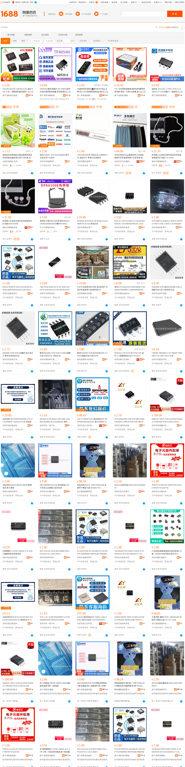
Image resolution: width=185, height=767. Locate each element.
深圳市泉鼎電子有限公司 (10, 359)
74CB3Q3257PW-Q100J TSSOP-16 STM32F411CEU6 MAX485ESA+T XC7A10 (129, 552)
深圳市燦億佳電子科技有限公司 (85, 227)
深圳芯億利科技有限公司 (122, 425)
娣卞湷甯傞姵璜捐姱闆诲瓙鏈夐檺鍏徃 (48, 95)
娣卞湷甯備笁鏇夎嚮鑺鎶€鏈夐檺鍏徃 (10, 95)
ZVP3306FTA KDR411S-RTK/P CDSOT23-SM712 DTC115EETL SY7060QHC (167, 222)
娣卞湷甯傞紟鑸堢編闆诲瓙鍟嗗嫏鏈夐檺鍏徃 (122, 755)
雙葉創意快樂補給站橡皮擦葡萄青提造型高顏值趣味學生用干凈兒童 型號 (17, 156)
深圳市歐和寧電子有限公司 (160, 227)
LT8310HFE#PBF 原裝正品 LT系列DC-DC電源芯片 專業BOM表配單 (92, 156)
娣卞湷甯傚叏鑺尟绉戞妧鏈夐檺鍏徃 (10, 755)
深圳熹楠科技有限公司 (85, 293)
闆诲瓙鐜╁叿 (82, 99)
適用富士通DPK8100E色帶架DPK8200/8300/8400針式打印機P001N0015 (55, 222)
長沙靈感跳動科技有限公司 (85, 491)
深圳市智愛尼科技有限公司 (160, 359)
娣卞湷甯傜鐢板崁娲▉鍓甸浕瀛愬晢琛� (122, 95)
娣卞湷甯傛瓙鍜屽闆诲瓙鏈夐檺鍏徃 (85, 755)
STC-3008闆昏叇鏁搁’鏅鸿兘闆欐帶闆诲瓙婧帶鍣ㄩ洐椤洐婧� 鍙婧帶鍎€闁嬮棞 (129, 90)
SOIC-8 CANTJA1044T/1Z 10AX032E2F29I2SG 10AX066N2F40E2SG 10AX (129, 222)
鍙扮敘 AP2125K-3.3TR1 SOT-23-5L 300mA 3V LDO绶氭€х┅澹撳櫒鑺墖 (166, 90)
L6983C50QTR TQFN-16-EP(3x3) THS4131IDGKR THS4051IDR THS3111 (129, 618)
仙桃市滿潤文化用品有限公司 (10, 161)
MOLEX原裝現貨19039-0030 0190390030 (129, 486)
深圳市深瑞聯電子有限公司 (48, 161)
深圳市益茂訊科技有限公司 (10, 557)
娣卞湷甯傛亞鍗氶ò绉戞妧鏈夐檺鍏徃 (10, 689)
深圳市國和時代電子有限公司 (48, 359)
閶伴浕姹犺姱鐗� (57, 99)
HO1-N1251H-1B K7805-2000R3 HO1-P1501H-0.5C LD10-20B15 (55, 552)
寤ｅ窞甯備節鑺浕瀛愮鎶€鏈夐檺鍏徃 (85, 95)
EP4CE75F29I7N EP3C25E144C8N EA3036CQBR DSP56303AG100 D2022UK (17, 288)
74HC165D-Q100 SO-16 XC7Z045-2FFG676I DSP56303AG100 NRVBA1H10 (55, 288)
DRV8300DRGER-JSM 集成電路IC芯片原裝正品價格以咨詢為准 (54, 486)
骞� (31, 95)
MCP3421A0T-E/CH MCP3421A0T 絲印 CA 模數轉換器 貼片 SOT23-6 (129, 354)
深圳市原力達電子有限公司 (122, 491)
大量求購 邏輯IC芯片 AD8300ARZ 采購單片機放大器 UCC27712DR (167, 618)
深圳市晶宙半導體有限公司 (160, 293)
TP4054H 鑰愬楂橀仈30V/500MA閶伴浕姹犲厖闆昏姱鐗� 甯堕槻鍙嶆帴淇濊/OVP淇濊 (55, 90)
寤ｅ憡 (30, 92)
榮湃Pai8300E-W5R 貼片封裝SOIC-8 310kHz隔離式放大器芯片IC (92, 354)
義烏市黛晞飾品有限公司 (160, 161)
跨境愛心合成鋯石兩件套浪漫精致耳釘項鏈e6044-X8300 (17, 222)
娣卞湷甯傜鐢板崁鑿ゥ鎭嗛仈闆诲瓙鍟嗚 (48, 689)
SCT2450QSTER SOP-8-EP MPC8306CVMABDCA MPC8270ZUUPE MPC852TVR (129, 420)
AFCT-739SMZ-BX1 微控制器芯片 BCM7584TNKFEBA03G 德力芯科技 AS (92, 420)
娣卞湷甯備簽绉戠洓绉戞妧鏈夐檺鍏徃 (85, 689)
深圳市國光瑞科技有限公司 (122, 293)
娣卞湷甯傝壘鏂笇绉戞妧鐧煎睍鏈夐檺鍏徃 (160, 755)
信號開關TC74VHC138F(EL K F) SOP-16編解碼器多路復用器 (17, 552)
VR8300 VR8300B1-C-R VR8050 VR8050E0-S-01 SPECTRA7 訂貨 (167, 354)
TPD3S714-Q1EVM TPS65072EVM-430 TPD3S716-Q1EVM (167, 486)
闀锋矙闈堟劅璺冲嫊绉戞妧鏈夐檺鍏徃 (122, 689)
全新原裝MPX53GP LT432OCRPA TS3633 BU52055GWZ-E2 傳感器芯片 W (17, 618)
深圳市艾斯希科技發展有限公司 (48, 293)
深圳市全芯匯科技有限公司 (160, 491)
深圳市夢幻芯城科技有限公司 (122, 359)
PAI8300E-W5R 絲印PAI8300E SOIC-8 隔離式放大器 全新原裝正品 (167, 288)
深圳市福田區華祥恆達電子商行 (10, 491)
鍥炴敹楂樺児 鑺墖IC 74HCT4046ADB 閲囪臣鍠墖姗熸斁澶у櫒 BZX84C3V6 (129, 684)
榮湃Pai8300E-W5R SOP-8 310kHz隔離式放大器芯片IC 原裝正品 (55, 354)
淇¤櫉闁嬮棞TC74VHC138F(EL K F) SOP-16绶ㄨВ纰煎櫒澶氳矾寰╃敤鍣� (55, 750)
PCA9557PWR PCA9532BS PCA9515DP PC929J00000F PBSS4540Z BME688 (92, 552)
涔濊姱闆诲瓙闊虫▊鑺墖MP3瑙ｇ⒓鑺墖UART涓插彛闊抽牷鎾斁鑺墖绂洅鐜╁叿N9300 (92, 90)
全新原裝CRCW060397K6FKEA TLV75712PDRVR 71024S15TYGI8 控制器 (17, 420)
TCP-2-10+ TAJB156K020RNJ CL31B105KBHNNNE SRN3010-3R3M (55, 618)
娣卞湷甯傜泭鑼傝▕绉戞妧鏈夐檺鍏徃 (48, 755)
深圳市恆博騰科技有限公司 (160, 425)
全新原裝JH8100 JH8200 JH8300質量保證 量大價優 (17, 486)
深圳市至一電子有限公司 (48, 425)
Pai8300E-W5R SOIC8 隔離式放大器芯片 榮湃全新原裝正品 (17, 354)
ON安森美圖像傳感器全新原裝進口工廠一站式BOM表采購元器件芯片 (167, 552)
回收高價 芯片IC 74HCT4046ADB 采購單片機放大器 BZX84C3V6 (91, 486)
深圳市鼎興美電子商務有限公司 (10, 293)
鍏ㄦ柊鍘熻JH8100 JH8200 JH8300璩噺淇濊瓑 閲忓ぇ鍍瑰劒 (55, 684)
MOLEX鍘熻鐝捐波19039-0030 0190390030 (167, 684)
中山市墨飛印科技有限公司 (48, 227)
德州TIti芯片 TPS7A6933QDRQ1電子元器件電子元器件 (54, 156)
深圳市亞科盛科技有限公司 (48, 491)
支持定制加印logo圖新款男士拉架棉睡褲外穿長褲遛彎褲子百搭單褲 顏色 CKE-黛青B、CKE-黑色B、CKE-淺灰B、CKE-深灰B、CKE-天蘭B (129, 156)
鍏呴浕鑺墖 (45, 99)
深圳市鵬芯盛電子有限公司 (85, 161)
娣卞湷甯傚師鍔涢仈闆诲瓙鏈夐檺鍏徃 (160, 689)
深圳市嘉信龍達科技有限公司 (10, 425)
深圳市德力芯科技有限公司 (85, 425)
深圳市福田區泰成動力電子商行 (122, 227)
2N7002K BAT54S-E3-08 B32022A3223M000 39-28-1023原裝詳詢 (92, 222)
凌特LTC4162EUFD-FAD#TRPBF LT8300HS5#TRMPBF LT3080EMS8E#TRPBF (129, 288)
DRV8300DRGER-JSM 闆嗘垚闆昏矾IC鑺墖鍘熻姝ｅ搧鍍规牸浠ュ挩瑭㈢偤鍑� (92, 684)
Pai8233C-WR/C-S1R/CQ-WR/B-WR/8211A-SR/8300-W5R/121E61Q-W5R (167, 420)
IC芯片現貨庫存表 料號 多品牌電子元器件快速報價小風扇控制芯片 (92, 288)
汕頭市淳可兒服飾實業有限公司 (122, 161)
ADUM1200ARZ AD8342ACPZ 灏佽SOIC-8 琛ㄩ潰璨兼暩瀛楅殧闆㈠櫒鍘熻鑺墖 (17, 90)
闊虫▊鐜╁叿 (94, 99)
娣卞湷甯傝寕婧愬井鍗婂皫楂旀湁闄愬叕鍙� (160, 95)
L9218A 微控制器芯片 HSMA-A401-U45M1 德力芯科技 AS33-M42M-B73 (92, 618)
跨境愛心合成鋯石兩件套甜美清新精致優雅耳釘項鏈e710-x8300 (166, 156)
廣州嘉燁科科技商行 (85, 359)
